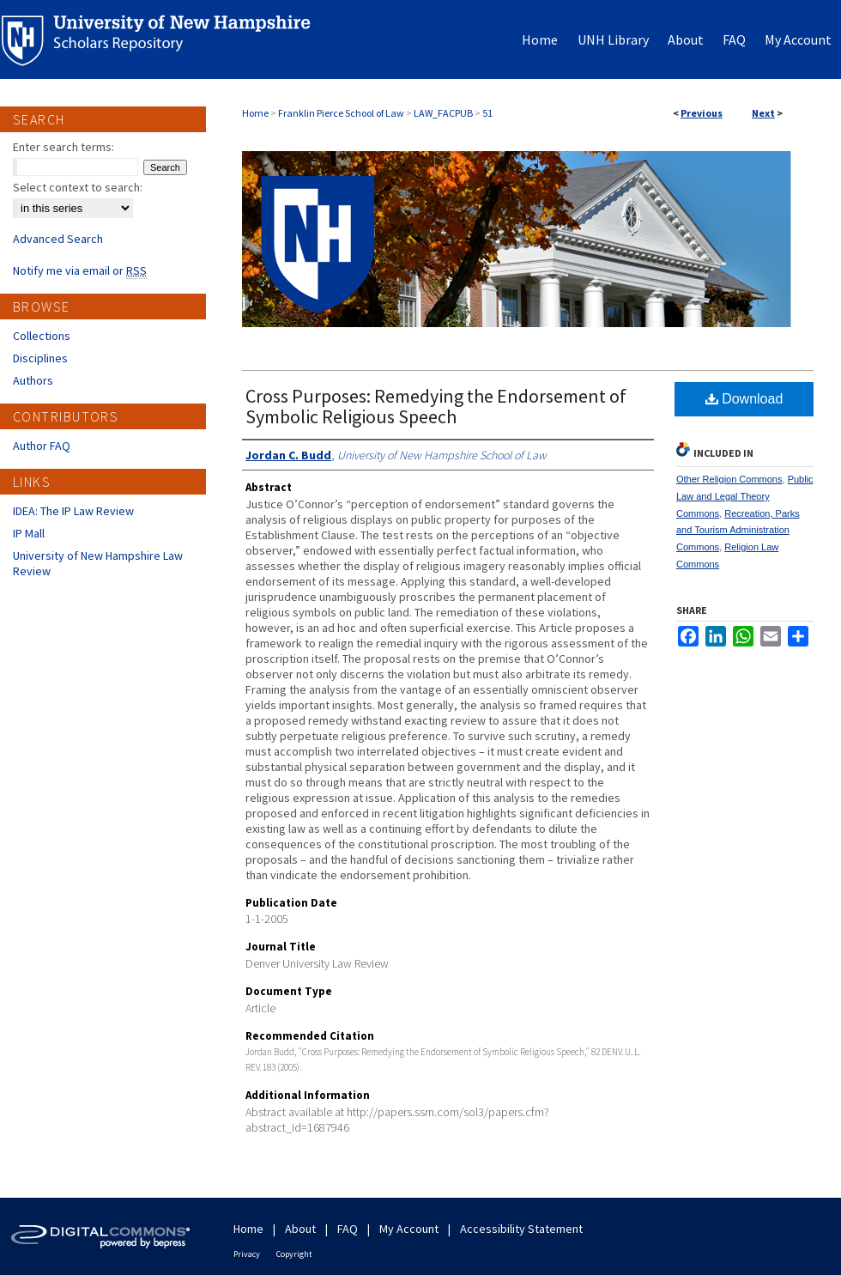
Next (763, 112)
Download (744, 399)
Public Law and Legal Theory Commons (745, 496)
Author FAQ (41, 445)
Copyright (294, 1254)
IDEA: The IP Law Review (73, 511)
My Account (409, 1228)
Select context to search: (77, 187)
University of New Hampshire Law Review (98, 563)
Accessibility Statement (521, 1228)
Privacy (246, 1254)
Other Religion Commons (729, 479)
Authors (33, 380)
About (300, 1228)
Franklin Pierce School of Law (341, 112)
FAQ (347, 1228)
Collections (41, 335)
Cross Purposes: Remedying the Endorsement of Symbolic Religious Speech (435, 406)
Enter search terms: (63, 147)
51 (487, 112)
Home (255, 112)
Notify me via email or (80, 270)
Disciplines (40, 358)
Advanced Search (58, 238)
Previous (702, 112)
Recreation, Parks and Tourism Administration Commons (738, 530)
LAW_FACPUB (443, 112)
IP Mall (29, 533)
